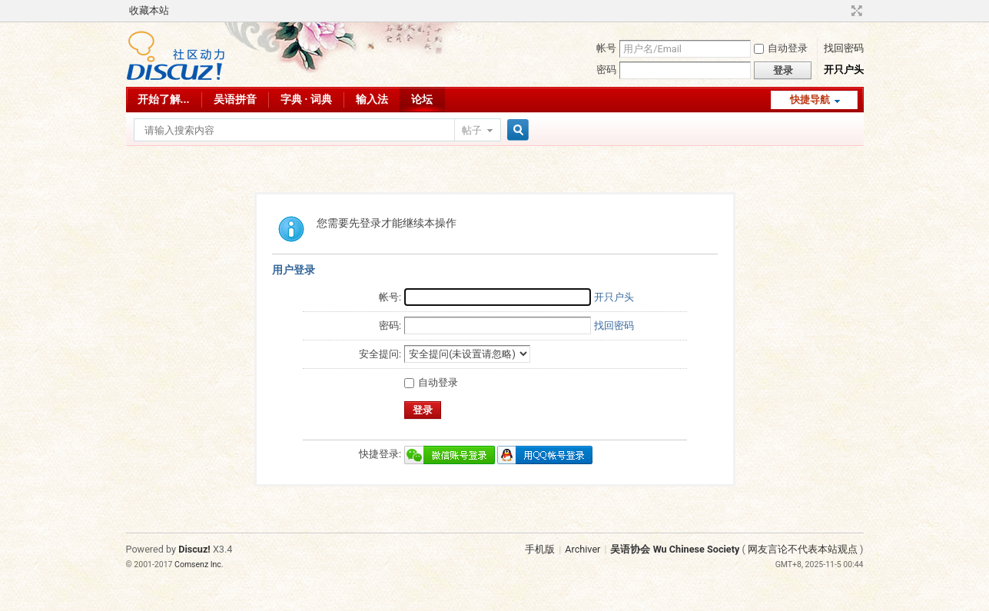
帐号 (606, 48)
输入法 (372, 99)
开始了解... (164, 99)
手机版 (540, 549)
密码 (606, 69)
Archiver (582, 549)
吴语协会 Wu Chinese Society (674, 549)
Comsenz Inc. (199, 564)
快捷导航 (810, 99)
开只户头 (844, 69)
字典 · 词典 (306, 99)
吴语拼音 (235, 99)
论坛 (422, 99)
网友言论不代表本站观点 (803, 549)
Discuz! (194, 549)
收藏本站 (149, 10)
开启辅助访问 (842, 11)
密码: (390, 325)
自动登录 (781, 48)
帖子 (472, 130)
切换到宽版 (855, 11)
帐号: (390, 297)
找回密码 (844, 48)
